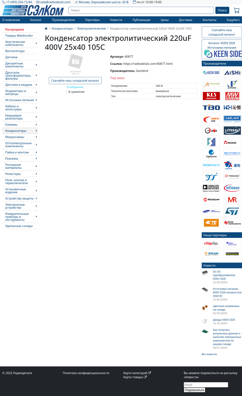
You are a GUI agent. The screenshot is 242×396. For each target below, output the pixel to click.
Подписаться (194, 390)
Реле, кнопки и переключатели (16, 181)
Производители (63, 20)
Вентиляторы (15, 51)
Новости (116, 20)
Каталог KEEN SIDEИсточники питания (223, 49)
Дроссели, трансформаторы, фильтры (18, 75)
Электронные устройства (15, 206)
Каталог (36, 20)
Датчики (11, 57)
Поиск (222, 10)
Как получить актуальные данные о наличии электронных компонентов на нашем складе (227, 337)
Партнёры (92, 20)
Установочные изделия (15, 190)
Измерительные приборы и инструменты (17, 217)
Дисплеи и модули (18, 85)
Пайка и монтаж (17, 152)
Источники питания (19, 100)
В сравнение (76, 91)
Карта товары (135, 377)
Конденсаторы (15, 131)
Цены (165, 20)
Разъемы (11, 158)
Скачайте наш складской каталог (75, 80)
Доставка (185, 20)
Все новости (209, 354)
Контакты (209, 20)
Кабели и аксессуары (13, 107)
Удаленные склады (19, 226)
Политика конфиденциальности (86, 373)
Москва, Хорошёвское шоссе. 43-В (103, 2)
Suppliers (233, 20)
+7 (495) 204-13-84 (19, 2)
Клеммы (11, 125)
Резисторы (13, 174)
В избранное (75, 87)
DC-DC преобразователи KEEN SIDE (224, 275)
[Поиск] (141, 10)
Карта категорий (137, 373)
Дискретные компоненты (14, 64)
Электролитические (91, 28)
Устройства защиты (19, 198)
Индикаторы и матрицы (15, 92)
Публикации (141, 20)
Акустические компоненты (15, 43)
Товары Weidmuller (19, 36)
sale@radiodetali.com (55, 2)
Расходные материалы (13, 166)
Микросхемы (14, 137)
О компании (11, 20)
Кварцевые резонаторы (14, 116)
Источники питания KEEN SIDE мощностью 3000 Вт (227, 292)
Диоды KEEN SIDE (224, 319)
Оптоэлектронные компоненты (18, 144)
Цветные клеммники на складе (226, 307)
